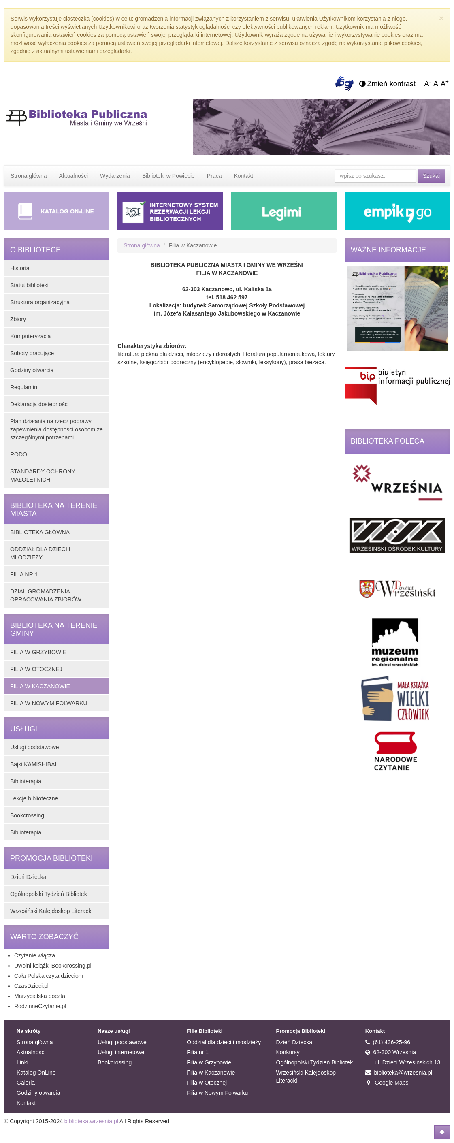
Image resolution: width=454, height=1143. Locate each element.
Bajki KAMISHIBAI (33, 764)
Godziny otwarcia (31, 370)
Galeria (26, 1082)
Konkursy (288, 1052)
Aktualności (73, 176)
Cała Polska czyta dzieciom (48, 975)
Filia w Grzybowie (209, 1062)
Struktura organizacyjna (40, 302)
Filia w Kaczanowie (211, 1072)
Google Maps (387, 1082)
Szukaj (431, 176)
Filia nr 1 (198, 1052)
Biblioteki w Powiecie (168, 176)
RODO (18, 454)
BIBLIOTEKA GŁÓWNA (40, 532)
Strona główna (29, 176)
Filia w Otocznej (207, 1082)
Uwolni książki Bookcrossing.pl (53, 965)
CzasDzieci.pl (31, 986)
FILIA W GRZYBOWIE (38, 652)
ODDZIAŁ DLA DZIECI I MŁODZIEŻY (40, 553)
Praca (214, 176)
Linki (22, 1062)
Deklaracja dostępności (39, 404)
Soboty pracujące (32, 353)
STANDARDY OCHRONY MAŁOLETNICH (42, 475)
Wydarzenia (115, 176)
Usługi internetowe (121, 1052)
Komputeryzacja (30, 336)
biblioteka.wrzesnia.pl (91, 1121)
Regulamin (23, 387)
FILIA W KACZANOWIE (40, 686)
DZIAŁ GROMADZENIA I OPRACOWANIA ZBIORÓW (45, 595)
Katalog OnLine (36, 1072)
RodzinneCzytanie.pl (40, 1006)
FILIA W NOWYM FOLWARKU (48, 703)
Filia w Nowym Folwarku (217, 1093)
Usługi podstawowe (34, 747)
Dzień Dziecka (28, 877)
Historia (19, 268)
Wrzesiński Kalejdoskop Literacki (51, 911)
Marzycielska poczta (39, 996)
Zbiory (18, 319)
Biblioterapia (25, 781)
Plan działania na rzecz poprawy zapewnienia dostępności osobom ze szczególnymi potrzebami (56, 429)
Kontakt (243, 176)
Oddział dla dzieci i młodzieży (224, 1042)
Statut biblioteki (29, 285)
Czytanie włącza (34, 955)
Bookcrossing (27, 815)
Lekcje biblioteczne (34, 798)
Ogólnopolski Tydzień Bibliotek (48, 894)
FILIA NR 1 (24, 574)
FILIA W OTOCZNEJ (36, 669)
